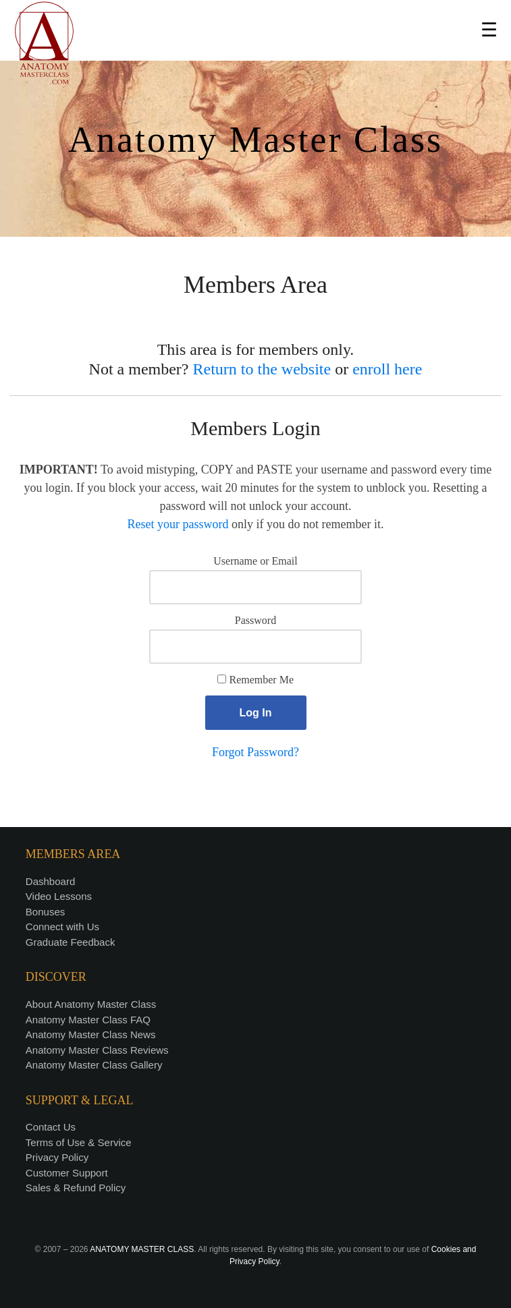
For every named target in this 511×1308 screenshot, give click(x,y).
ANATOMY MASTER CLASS (142, 1249)
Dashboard (50, 881)
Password (255, 620)
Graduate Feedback (70, 942)
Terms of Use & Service (79, 1142)
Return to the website (262, 369)
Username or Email (255, 561)
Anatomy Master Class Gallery (94, 1065)
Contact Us (51, 1127)
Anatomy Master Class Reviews (97, 1050)
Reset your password (178, 524)
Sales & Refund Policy (76, 1187)
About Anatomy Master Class (91, 1004)
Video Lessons (59, 896)
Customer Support (67, 1172)
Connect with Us (62, 926)
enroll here (387, 369)
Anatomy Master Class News (91, 1034)
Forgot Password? (255, 752)
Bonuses (45, 911)
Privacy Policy (57, 1157)
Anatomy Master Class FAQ (88, 1019)
